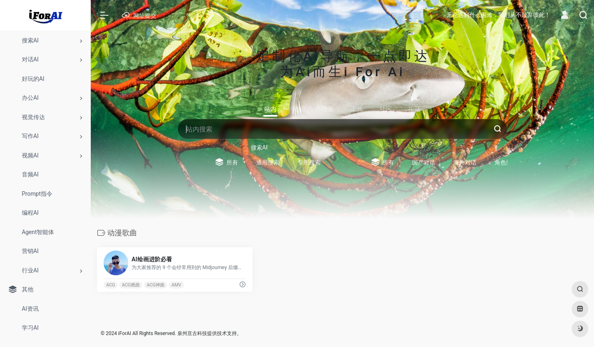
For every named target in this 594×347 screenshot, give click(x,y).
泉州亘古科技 (192, 333)
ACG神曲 (156, 285)
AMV (176, 285)
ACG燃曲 (131, 285)
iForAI (124, 333)
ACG (110, 285)
